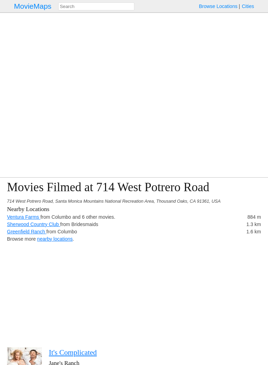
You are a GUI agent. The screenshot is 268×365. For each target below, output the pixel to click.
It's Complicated (73, 352)
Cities (248, 6)
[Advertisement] (134, 291)
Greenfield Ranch (26, 231)
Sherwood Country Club (33, 224)
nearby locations (55, 239)
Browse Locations (218, 6)
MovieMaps (32, 6)
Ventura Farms (23, 217)
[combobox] (96, 6)
